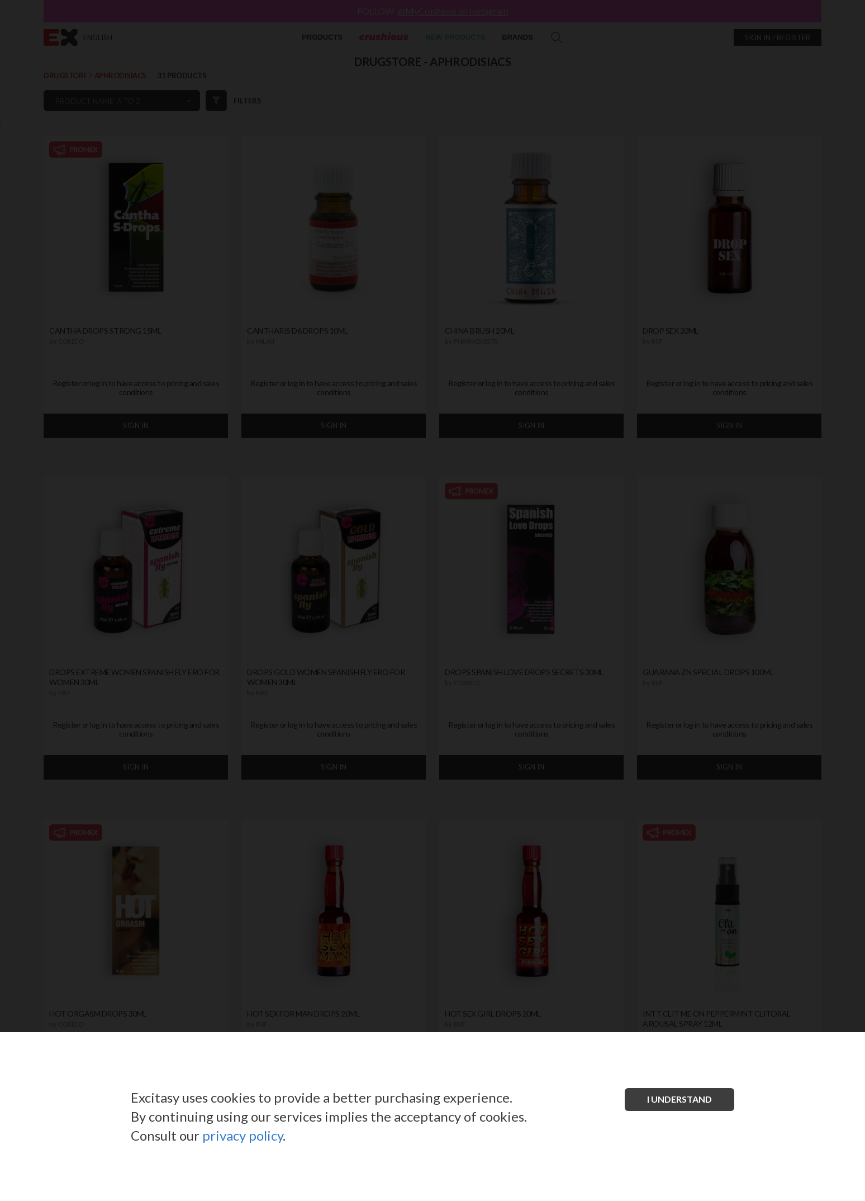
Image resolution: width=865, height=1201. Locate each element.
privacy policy (242, 1135)
